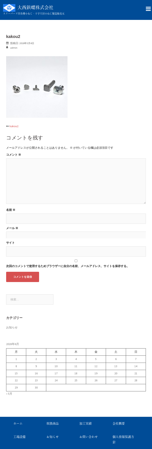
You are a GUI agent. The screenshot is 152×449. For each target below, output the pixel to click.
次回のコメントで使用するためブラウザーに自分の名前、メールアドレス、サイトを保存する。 (67, 266)
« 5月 (9, 393)
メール (12, 228)
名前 (10, 210)
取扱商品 (52, 423)
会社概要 (119, 423)
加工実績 (85, 423)
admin (13, 47)
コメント (13, 155)
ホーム (18, 423)
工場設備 (19, 436)
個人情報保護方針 (123, 439)
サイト (10, 242)
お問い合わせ (88, 436)
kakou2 (14, 126)
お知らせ (12, 327)
